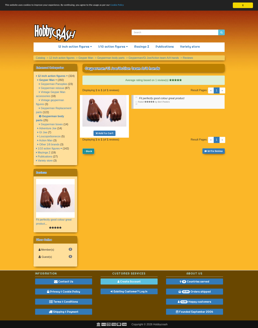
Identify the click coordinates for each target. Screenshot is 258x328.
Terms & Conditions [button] (63, 301)
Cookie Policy (132, 5)
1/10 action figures (113, 47)
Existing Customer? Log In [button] (129, 291)
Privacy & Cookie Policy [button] (63, 291)
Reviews (41, 172)
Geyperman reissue (51, 88)
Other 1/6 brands (48, 144)
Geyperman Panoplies (53, 84)
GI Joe (42, 132)
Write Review (213, 151)
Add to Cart (104, 133)
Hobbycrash (160, 324)
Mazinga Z (141, 47)
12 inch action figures (75, 47)
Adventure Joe (46, 128)
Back (88, 151)
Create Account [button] (129, 281)
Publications (165, 47)
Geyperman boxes (51, 124)
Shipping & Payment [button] (63, 311)
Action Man (45, 140)
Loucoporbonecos (49, 136)
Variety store (190, 47)
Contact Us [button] (63, 281)
